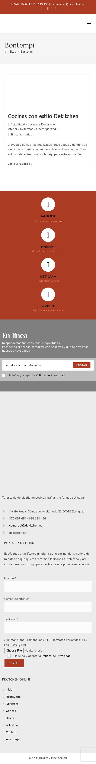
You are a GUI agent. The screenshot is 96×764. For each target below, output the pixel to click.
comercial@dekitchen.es (68, 4)
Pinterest (48, 247)
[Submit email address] (82, 365)
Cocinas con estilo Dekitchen (43, 116)
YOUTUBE (48, 306)
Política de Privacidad (50, 375)
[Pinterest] (48, 235)
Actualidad (17, 124)
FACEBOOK (48, 216)
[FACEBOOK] (48, 204)
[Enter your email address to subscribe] (48, 365)
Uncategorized (46, 129)
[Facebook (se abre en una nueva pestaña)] (42, 9)
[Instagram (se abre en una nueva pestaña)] (52, 9)
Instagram (48, 277)
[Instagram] (48, 265)
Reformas (26, 129)
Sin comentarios (21, 134)
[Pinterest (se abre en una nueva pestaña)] (48, 9)
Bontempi (26, 52)
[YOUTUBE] (48, 294)
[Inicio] (5, 52)
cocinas (33, 124)
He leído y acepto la (33, 375)
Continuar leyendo (20, 163)
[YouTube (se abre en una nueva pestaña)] (55, 9)
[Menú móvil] (89, 23)
